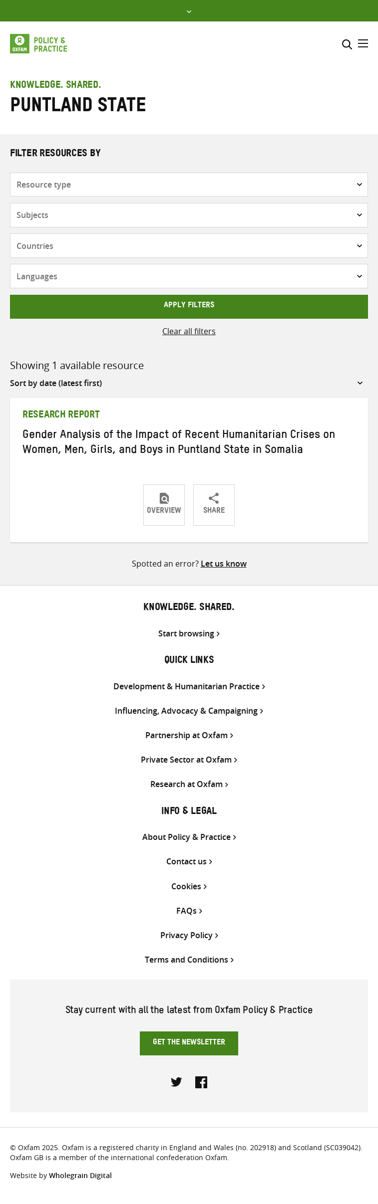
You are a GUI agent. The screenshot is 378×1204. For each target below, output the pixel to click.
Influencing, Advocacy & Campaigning (186, 711)
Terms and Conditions (186, 960)
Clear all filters (189, 331)
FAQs (186, 911)
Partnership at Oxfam (186, 735)
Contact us (186, 861)
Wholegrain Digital (80, 1175)
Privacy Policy (186, 935)
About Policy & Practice (186, 837)
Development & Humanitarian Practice (186, 686)
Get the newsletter (189, 1043)
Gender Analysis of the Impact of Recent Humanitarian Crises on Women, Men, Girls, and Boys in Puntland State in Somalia (178, 443)
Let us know (224, 563)
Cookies (186, 886)
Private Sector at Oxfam (186, 760)
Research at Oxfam (186, 784)
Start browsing (186, 633)
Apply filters (189, 306)
